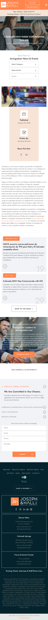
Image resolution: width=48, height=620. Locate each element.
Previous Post (11, 239)
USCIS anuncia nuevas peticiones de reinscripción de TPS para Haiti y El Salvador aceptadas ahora (23, 247)
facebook (21, 154)
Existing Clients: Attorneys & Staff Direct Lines (24, 571)
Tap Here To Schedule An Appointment (24, 617)
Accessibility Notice (38, 605)
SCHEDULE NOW (23, 354)
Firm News (26, 473)
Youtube (28, 509)
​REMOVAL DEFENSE (9, 417)
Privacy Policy (24, 607)
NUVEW (27, 605)
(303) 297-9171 (29, 12)
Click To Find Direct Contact (23, 14)
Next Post (9, 275)
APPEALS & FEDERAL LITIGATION (16, 387)
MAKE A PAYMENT (23, 488)
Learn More (5, 266)
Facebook (17, 509)
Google (20, 509)
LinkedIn (26, 154)
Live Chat (32, 2)
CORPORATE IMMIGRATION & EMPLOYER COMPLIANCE (22, 407)
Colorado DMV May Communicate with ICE (23, 281)
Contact (36, 473)
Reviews (10, 473)
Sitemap (20, 605)
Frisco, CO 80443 (24, 559)
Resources (13, 605)
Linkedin (24, 509)
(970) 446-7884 (26, 561)
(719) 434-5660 (26, 545)
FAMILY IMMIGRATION (10, 412)
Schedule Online (32, 7)
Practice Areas (18, 470)
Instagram (31, 509)
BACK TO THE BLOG (23, 309)
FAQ (42, 470)
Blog (18, 473)
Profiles (6, 470)
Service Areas (33, 470)
